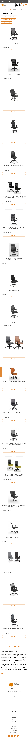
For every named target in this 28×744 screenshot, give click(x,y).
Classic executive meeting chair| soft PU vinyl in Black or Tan (14, 351)
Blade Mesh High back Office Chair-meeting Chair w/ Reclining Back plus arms (14, 73)
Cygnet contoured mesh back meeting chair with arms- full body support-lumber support (14, 629)
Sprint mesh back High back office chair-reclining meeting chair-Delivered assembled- (14, 166)
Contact (8, 1)
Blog (5, 1)
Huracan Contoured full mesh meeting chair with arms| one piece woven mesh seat (14, 537)
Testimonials (14, 701)
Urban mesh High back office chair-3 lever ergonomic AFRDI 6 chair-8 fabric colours (14, 475)
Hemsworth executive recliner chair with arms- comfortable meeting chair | (14, 259)
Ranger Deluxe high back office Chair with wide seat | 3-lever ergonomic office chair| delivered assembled (14, 321)
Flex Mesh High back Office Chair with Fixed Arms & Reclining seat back (14, 43)
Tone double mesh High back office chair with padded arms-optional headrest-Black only (14, 135)
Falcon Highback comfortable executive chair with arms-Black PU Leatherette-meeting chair (14, 104)
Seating (14, 715)
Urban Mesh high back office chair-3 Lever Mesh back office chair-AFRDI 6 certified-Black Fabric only (14, 197)
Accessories (14, 719)
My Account (14, 706)
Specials (14, 721)
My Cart (14, 704)
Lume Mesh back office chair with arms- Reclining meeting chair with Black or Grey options (14, 567)
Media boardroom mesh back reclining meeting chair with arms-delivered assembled (14, 444)
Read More (3, 673)
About (2, 1)
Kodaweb (16, 690)
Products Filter (1, 372)
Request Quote (16, 6)
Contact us (14, 703)
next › (15, 646)
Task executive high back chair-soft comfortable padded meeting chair (14, 228)
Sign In (12, 1)
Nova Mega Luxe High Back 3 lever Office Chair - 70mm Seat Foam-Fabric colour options (14, 382)
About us (14, 699)
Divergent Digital (17, 691)
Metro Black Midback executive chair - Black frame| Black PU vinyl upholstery (14, 506)
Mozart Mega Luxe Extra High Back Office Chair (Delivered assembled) (14, 290)
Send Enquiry (14, 728)
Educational (14, 717)
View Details (14, 50)
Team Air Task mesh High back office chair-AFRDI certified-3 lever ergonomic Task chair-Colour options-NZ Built (14, 599)
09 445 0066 (14, 730)
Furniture (14, 713)
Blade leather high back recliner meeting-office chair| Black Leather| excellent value (14, 413)
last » (19, 646)
